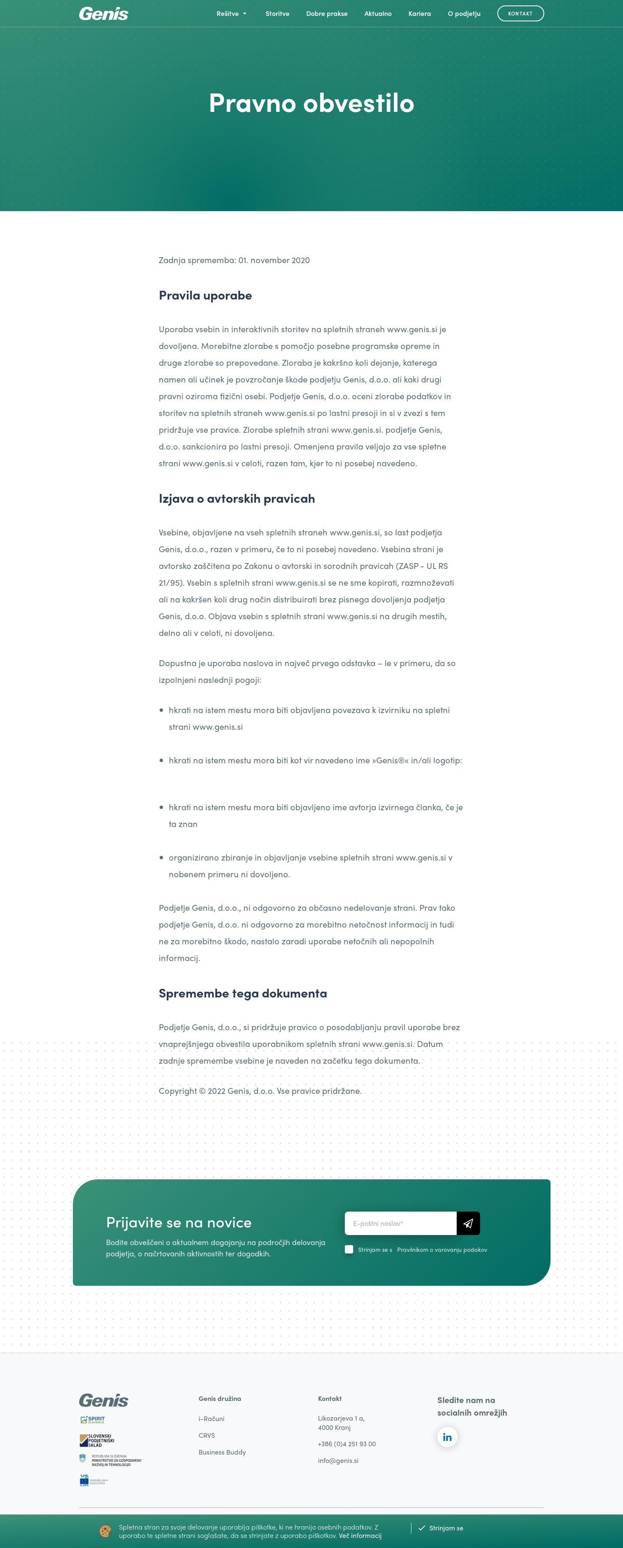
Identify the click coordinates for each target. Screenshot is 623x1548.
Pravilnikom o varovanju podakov (442, 1249)
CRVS (207, 1435)
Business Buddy (222, 1452)
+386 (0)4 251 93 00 (347, 1443)
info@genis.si (338, 1460)
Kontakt (520, 13)
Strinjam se (440, 1527)
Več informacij (360, 1535)
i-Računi (212, 1418)
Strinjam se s (422, 1249)
